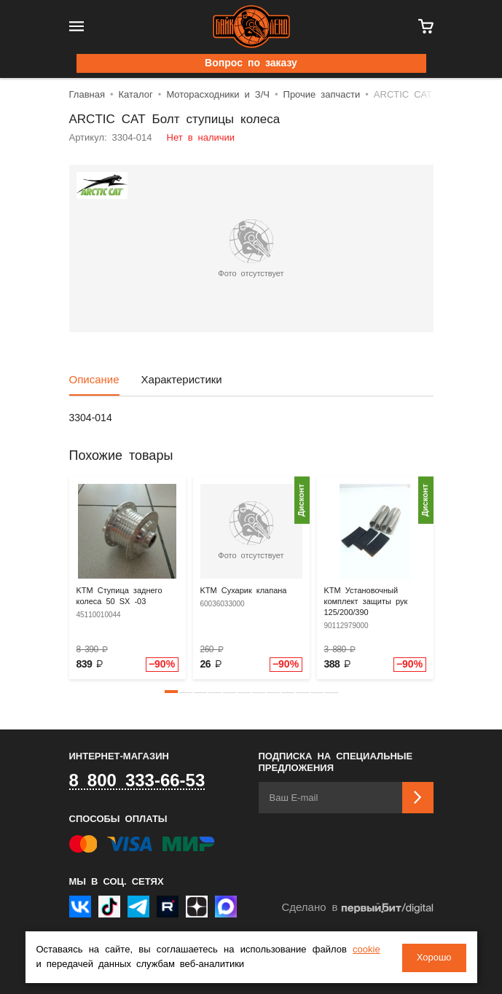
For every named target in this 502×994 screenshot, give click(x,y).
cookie (366, 951)
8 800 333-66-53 (137, 781)
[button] (171, 691)
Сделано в (357, 908)
